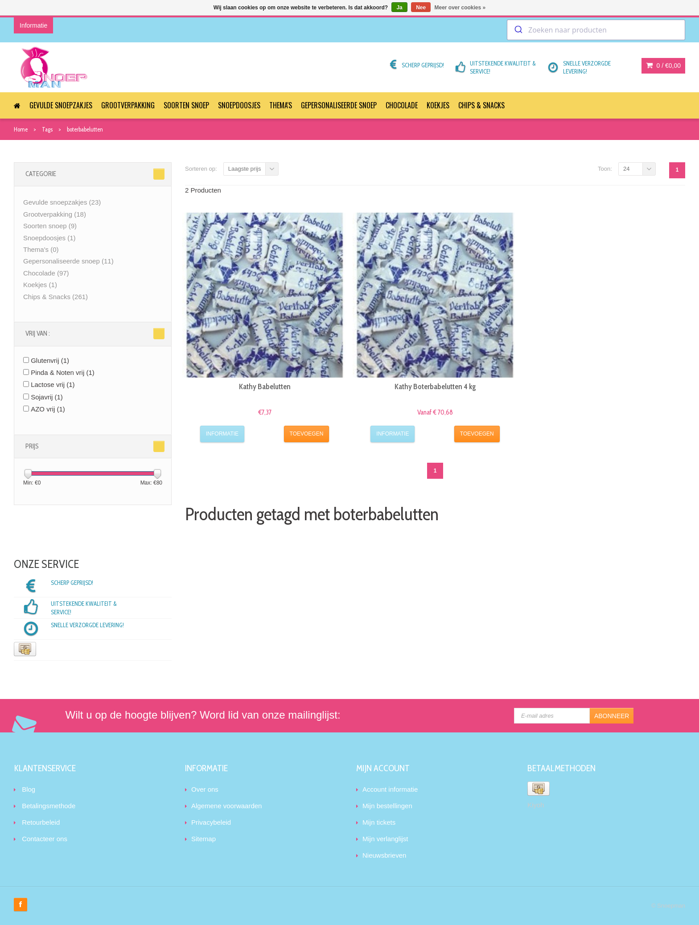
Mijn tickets (378, 822)
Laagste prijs (244, 168)
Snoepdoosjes (239, 105)
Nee (421, 7)
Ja (399, 7)
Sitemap (203, 839)
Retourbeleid (41, 822)
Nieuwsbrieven (384, 855)
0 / (663, 65)
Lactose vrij (52, 384)
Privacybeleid (211, 822)
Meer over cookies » (460, 7)
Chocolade (402, 105)
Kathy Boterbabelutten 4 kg (435, 386)
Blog (28, 789)
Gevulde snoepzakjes (60, 105)
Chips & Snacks (481, 105)
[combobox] (596, 30)
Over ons (204, 789)
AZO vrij (48, 409)
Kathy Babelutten (265, 386)
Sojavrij (47, 397)
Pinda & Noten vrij (63, 372)
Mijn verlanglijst (385, 839)
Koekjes (438, 105)
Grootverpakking (128, 105)
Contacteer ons (44, 839)
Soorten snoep (186, 105)
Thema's (280, 105)
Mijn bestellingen (387, 806)
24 (626, 168)
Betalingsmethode (48, 806)
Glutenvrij (50, 360)
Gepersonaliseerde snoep (339, 105)
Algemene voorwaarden (226, 806)
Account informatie (390, 789)
